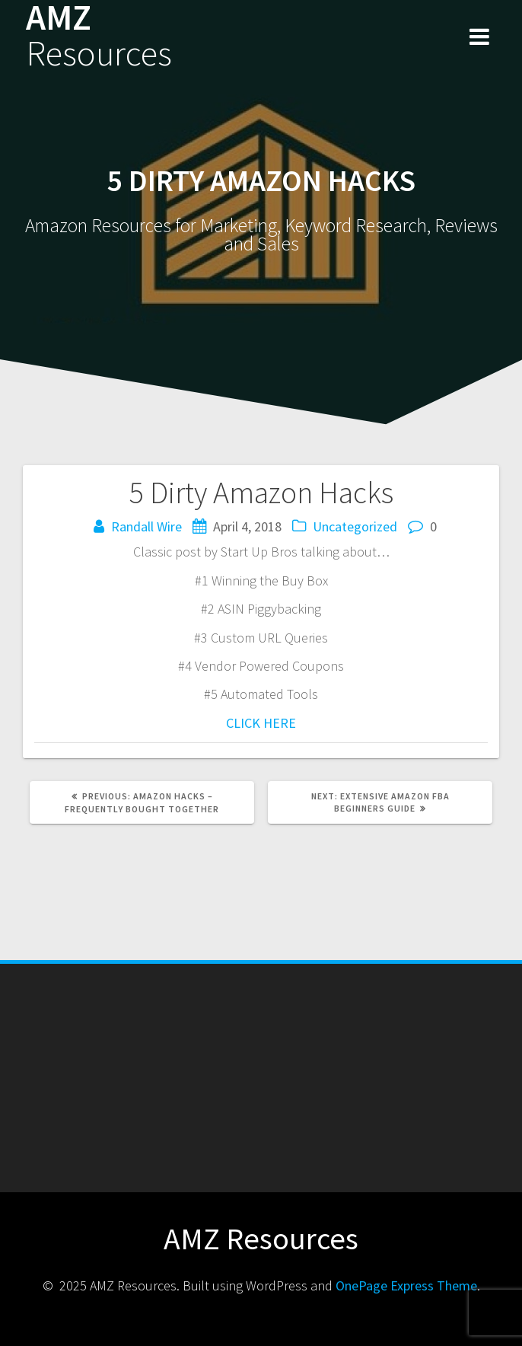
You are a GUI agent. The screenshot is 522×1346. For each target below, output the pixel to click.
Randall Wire (146, 526)
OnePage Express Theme (406, 1285)
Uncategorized (355, 526)
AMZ (99, 36)
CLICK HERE (261, 723)
